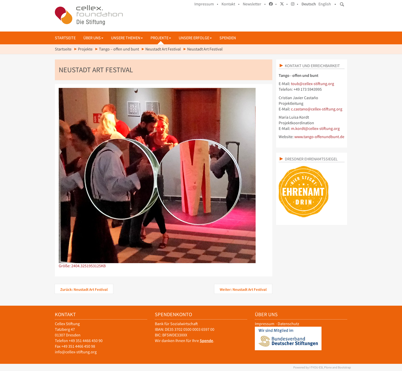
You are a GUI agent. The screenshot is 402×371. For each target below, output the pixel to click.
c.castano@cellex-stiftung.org (316, 109)
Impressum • (206, 4)
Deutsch (309, 4)
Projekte (160, 37)
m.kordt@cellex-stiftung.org (315, 128)
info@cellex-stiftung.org (76, 351)
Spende (206, 340)
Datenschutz (288, 323)
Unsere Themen (127, 37)
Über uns (93, 37)
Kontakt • (230, 4)
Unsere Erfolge (195, 37)
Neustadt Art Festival (163, 49)
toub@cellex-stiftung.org (312, 83)
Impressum (264, 323)
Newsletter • (254, 4)
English (324, 4)
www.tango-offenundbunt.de (319, 136)
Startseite (65, 37)
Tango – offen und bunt (119, 49)
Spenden (227, 37)
